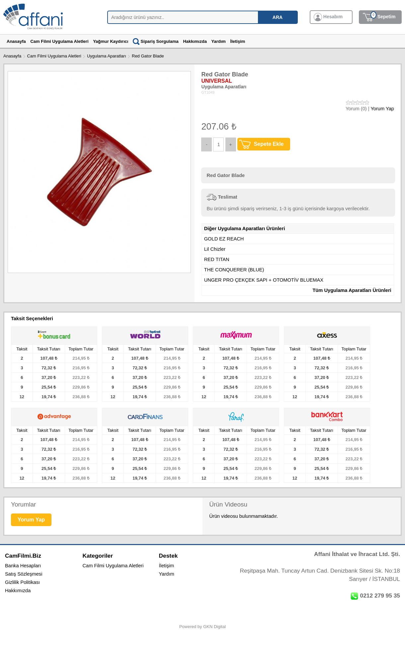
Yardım (166, 574)
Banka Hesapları (23, 565)
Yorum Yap (382, 108)
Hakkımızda (18, 590)
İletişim (166, 565)
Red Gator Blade (148, 55)
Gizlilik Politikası (22, 582)
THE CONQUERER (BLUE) (234, 269)
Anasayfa (12, 55)
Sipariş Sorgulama (156, 41)
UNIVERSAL (216, 81)
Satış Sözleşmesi (23, 574)
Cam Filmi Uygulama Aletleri (54, 55)
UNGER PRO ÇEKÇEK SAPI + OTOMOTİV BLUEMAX (263, 280)
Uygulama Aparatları (106, 55)
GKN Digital (214, 626)
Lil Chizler (214, 249)
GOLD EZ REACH (224, 238)
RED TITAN (216, 259)
